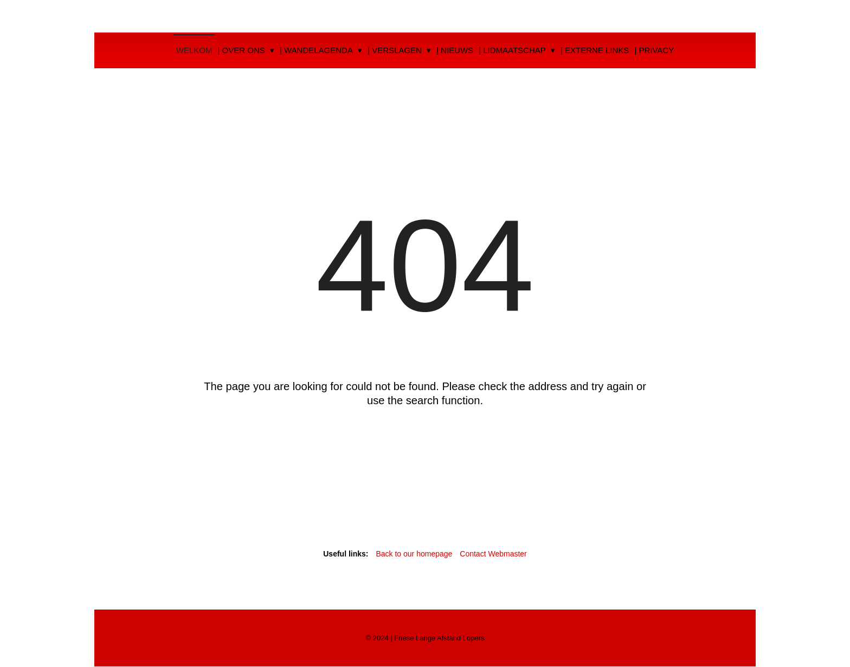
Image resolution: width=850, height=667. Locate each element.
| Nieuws (454, 50)
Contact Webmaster (493, 553)
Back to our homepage (415, 553)
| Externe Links (595, 50)
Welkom (194, 50)
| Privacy (654, 50)
